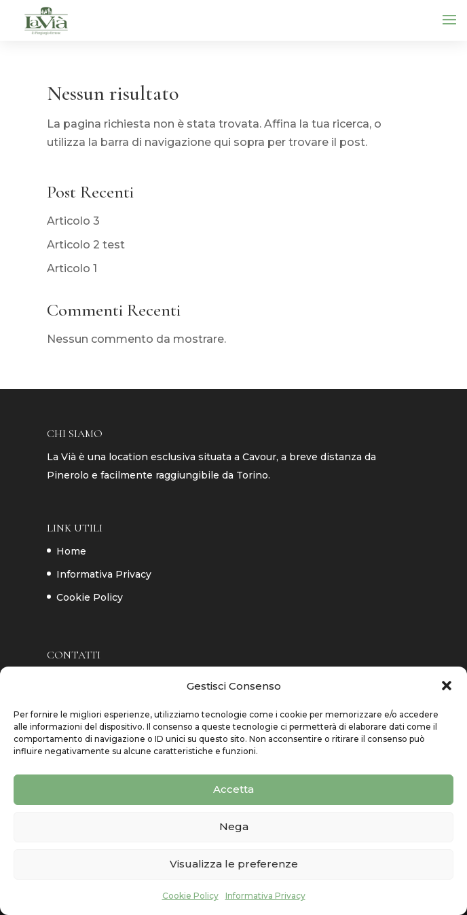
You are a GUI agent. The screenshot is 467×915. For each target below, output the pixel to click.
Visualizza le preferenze (234, 863)
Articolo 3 (73, 220)
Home (71, 551)
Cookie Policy (190, 896)
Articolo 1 (72, 268)
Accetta (233, 789)
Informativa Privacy (265, 896)
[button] (446, 685)
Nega (233, 826)
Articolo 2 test (86, 244)
